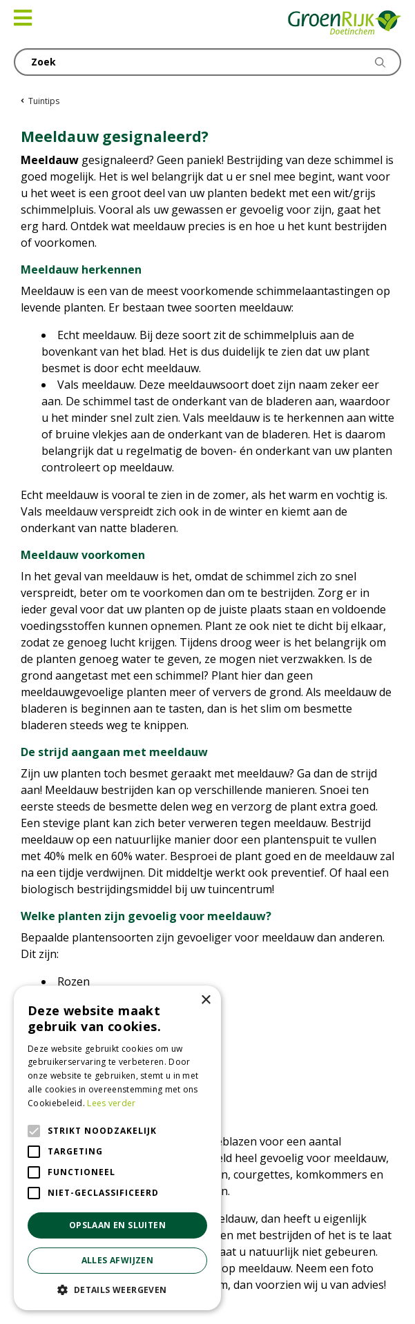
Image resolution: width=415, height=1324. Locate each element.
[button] (117, 1289)
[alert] (117, 1148)
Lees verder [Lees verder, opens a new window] (111, 1103)
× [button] (205, 1000)
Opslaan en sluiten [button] (117, 1225)
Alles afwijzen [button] (117, 1260)
